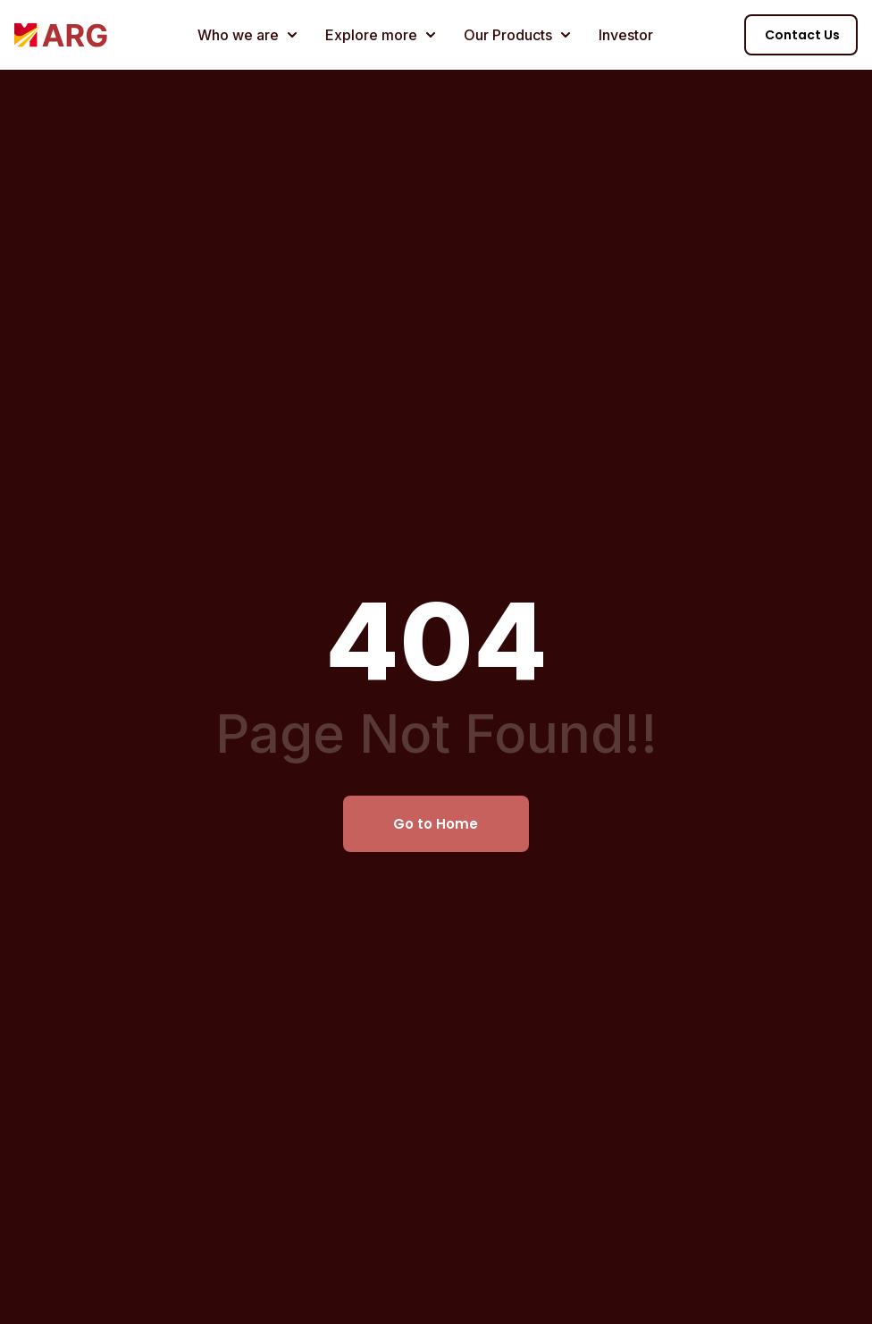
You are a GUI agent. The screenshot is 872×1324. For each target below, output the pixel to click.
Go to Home (435, 823)
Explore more (380, 35)
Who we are (247, 35)
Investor (626, 35)
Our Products (517, 35)
